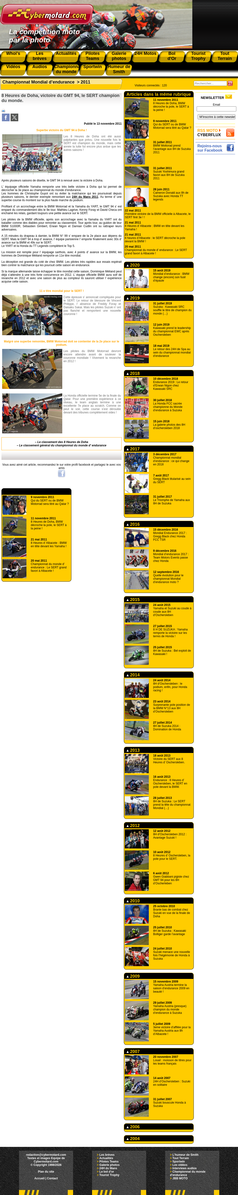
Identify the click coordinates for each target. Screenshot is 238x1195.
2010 (133, 901)
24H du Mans (108, 1168)
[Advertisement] (216, 228)
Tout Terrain (180, 1158)
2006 (133, 1126)
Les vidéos (179, 1165)
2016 (133, 524)
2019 (133, 298)
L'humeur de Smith (185, 1154)
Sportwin (178, 1161)
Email (216, 104)
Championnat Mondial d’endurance (38, 82)
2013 (133, 750)
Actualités (106, 1158)
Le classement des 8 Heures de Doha (62, 442)
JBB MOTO (180, 1178)
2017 (133, 449)
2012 (133, 825)
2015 (133, 599)
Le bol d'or (106, 1171)
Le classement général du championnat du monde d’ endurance (62, 445)
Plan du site (46, 1171)
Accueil (39, 1178)
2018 (133, 373)
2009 (133, 976)
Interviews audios (184, 1168)
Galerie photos (109, 1165)
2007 (133, 1051)
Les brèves (106, 1154)
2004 (133, 1138)
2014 (133, 675)
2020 (133, 265)
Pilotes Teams (109, 1161)
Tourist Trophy (109, 1175)
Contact (52, 1178)
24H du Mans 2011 (85, 197)
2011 (85, 82)
